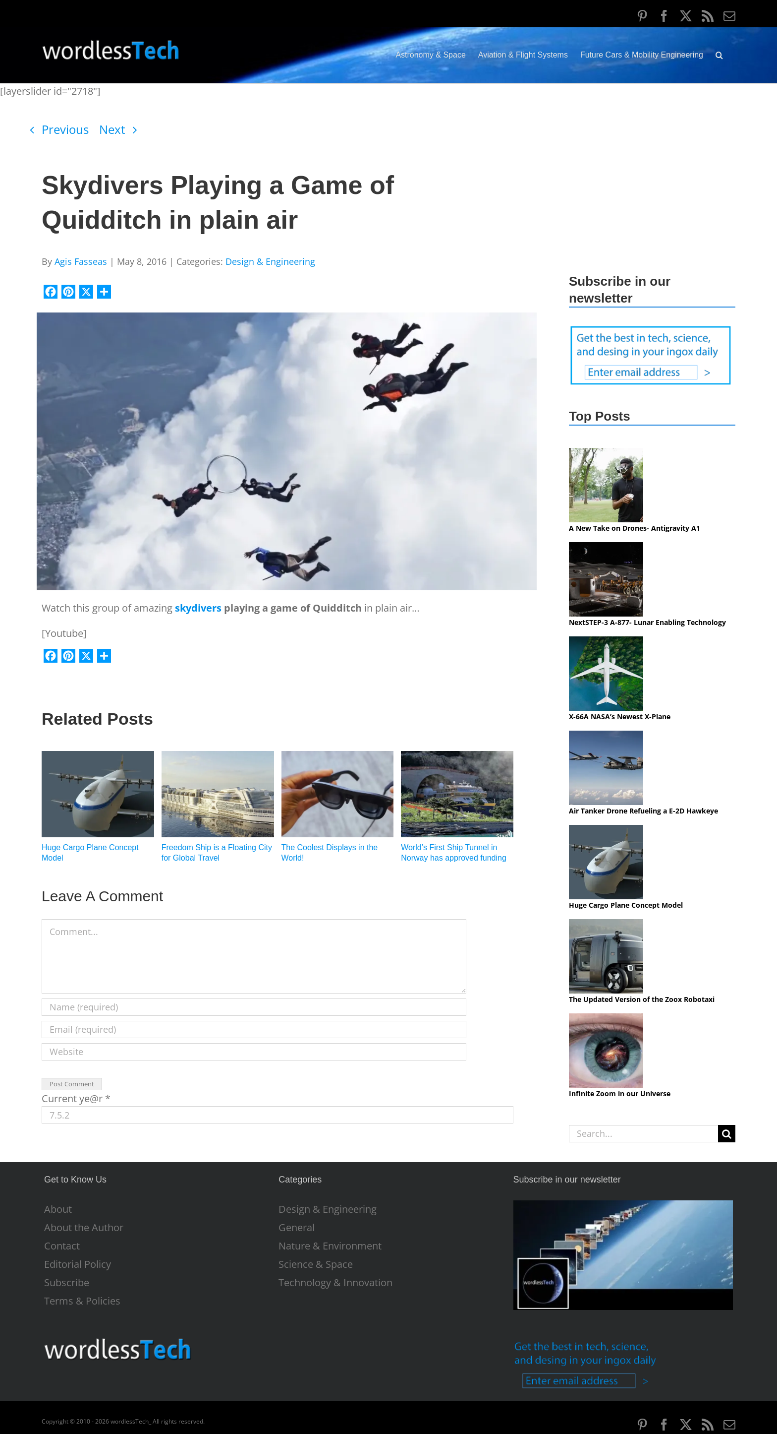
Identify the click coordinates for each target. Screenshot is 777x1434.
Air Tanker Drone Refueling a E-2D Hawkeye (643, 810)
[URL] (254, 1051)
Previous (65, 129)
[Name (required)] (254, 1007)
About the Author (83, 1228)
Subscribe (66, 1283)
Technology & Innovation (335, 1283)
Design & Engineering (270, 261)
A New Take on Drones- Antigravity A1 (634, 528)
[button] (719, 55)
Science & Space (315, 1264)
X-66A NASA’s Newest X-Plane (619, 716)
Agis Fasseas (81, 261)
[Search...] (643, 1133)
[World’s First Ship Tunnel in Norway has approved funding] (457, 757)
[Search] (726, 1133)
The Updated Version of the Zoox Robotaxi (642, 999)
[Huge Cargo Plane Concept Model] (98, 757)
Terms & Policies (82, 1301)
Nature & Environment (330, 1246)
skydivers (199, 608)
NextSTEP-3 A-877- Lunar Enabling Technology (647, 622)
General (296, 1228)
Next (112, 129)
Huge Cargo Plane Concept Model (626, 905)
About (58, 1209)
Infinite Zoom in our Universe (619, 1093)
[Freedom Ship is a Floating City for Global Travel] (218, 757)
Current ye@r (76, 1098)
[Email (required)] (254, 1029)
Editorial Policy (77, 1264)
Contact (62, 1246)
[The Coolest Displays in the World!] (337, 757)
